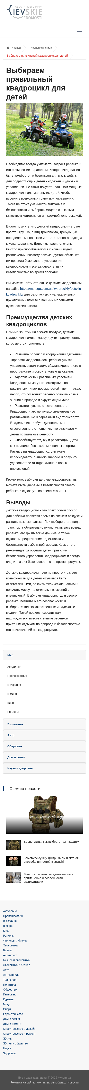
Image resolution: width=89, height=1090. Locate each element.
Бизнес (7, 950)
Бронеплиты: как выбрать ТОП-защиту (51, 841)
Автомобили (11, 974)
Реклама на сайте (22, 1082)
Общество (10, 989)
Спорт (7, 1009)
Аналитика (10, 955)
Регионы (13, 711)
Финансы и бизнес (15, 940)
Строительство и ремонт (19, 1033)
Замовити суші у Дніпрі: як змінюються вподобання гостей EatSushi (51, 859)
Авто (6, 970)
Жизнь (7, 1038)
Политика (9, 984)
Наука (7, 1048)
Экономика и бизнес (16, 965)
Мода (6, 1004)
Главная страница (40, 47)
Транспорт (10, 979)
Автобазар (58, 1082)
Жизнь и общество (15, 1043)
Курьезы (8, 999)
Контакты (42, 1082)
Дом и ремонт (12, 1023)
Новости (73, 1082)
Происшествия (17, 675)
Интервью (9, 994)
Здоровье (9, 1053)
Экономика (10, 945)
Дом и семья (11, 1019)
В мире (12, 693)
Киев (10, 702)
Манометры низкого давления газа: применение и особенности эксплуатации (49, 877)
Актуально (14, 666)
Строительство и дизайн (19, 1028)
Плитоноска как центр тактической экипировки (39, 816)
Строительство (13, 1014)
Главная (14, 47)
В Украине (14, 684)
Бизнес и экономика (16, 960)
